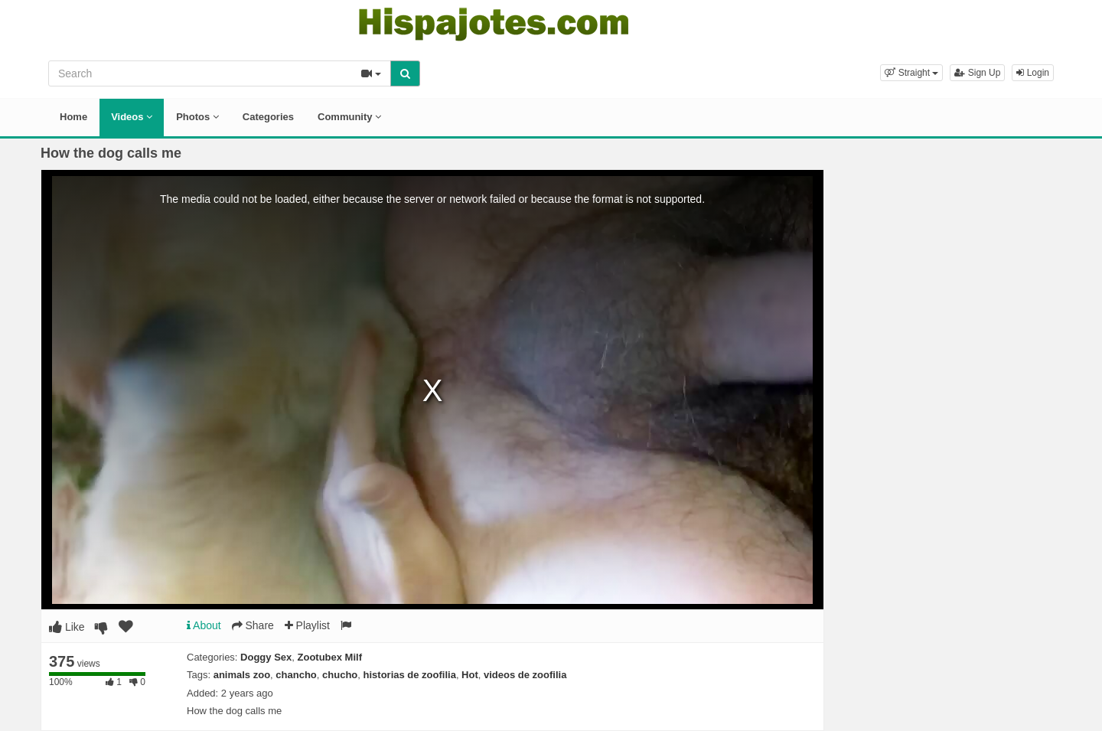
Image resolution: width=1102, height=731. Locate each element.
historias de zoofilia (410, 674)
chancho (296, 674)
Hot (469, 674)
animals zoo (242, 674)
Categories (268, 116)
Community (349, 116)
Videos (131, 116)
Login (1032, 72)
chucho (339, 674)
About (204, 625)
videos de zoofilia (525, 674)
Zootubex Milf (330, 657)
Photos (197, 116)
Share (253, 625)
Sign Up (977, 72)
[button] (911, 72)
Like (67, 627)
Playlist (307, 625)
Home (73, 116)
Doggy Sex (266, 657)
